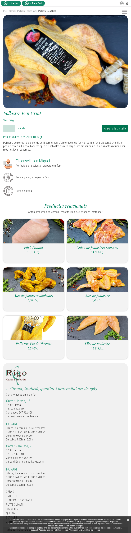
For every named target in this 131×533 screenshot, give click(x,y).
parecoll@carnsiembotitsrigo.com (25, 461)
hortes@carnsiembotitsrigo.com (24, 416)
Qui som (11, 513)
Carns (12, 11)
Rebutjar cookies (61, 530)
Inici (5, 11)
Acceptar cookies (46, 530)
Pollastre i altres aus (26, 11)
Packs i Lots (13, 509)
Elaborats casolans (19, 500)
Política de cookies (92, 530)
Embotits (11, 496)
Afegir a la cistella (115, 128)
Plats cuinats (15, 504)
